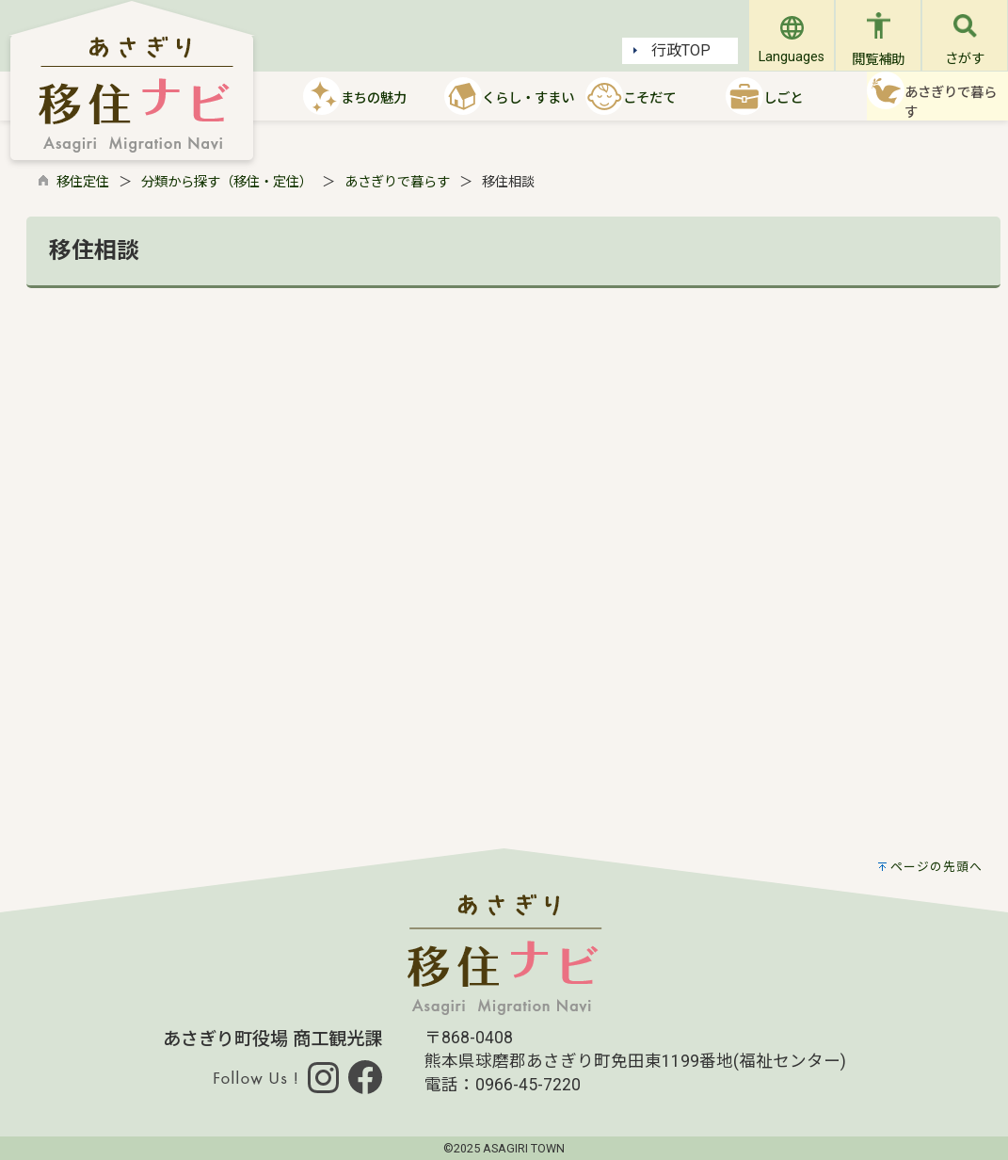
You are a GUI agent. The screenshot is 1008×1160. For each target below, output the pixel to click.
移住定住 (82, 182)
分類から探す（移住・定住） (226, 182)
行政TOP (672, 50)
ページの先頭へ (936, 867)
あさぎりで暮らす (397, 182)
